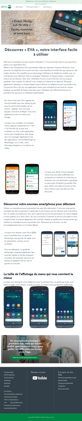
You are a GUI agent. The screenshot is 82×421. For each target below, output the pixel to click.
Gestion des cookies (63, 389)
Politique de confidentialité (65, 383)
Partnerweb (7, 383)
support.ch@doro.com (16, 402)
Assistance (48, 7)
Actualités (6, 386)
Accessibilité (61, 386)
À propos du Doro (9, 377)
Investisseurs (7, 380)
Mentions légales (62, 380)
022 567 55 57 (14, 399)
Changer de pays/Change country (67, 377)
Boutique (19, 7)
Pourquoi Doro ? (33, 7)
